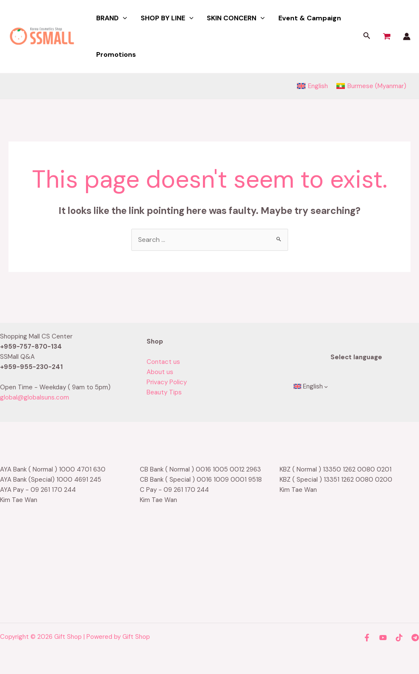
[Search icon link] (367, 36)
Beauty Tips (164, 392)
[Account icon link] (407, 36)
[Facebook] (367, 637)
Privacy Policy (167, 382)
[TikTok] (399, 637)
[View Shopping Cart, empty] (386, 36)
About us (160, 372)
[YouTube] (383, 637)
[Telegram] (415, 637)
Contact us (163, 362)
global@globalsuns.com (34, 397)
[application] (123, 18)
